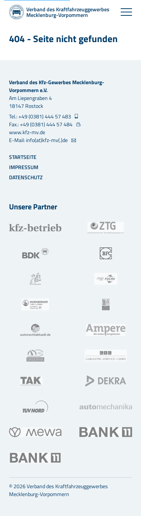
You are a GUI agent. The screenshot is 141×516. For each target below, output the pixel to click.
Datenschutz (25, 177)
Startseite (22, 157)
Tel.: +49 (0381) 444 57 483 (40, 116)
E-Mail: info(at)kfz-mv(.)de (39, 140)
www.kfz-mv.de (27, 132)
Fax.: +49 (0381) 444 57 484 (41, 124)
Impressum (23, 167)
